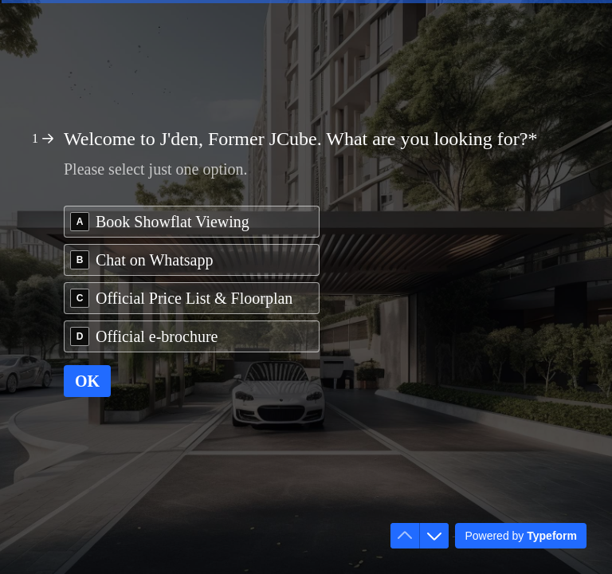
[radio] (192, 222)
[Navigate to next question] (434, 535)
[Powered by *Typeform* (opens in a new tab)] (520, 535)
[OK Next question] (87, 381)
